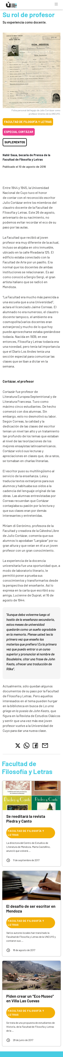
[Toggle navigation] (56, 4)
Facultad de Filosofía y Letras (28, 122)
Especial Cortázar (18, 132)
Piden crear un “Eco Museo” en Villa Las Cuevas (30, 998)
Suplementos (14, 142)
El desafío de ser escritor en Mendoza (30, 908)
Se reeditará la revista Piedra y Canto (25, 818)
